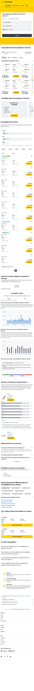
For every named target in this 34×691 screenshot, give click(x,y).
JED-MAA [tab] (17, 285)
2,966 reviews (10, 436)
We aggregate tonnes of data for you (17, 602)
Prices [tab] (9, 298)
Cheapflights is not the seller (17, 599)
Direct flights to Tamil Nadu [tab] (7, 490)
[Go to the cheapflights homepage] (9, 2)
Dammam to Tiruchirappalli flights (8, 503)
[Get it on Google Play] (4, 651)
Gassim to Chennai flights (6, 507)
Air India (9, 432)
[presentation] (8, 15)
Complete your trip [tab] (26, 487)
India (9, 609)
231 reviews (9, 397)
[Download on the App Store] (11, 651)
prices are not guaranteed (27, 595)
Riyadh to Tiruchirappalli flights (7, 505)
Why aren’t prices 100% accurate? (17, 604)
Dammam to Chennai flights (7, 500)
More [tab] (25, 298)
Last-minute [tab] (14, 57)
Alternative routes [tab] (5, 487)
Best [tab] (9, 57)
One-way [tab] (21, 57)
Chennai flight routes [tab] (16, 487)
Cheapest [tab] (4, 57)
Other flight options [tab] (6, 493)
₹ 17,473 (4, 15)
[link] (14, 115)
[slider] (32, 145)
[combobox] (4, 18)
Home (6, 609)
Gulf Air (8, 393)
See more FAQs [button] (17, 461)
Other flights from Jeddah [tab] (17, 493)
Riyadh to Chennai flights (6, 501)
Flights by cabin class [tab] (19, 490)
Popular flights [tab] (28, 493)
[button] (2, 2)
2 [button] (18, 270)
